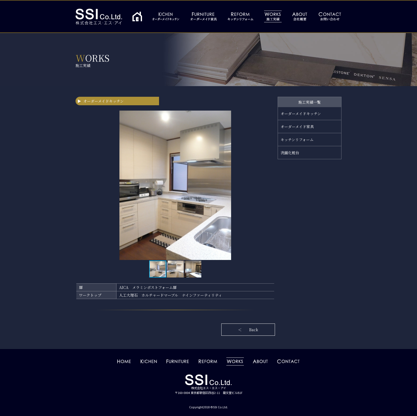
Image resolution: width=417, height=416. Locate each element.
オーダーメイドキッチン (301, 113)
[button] (270, 185)
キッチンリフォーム (297, 139)
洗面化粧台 (290, 152)
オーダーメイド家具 (297, 126)
